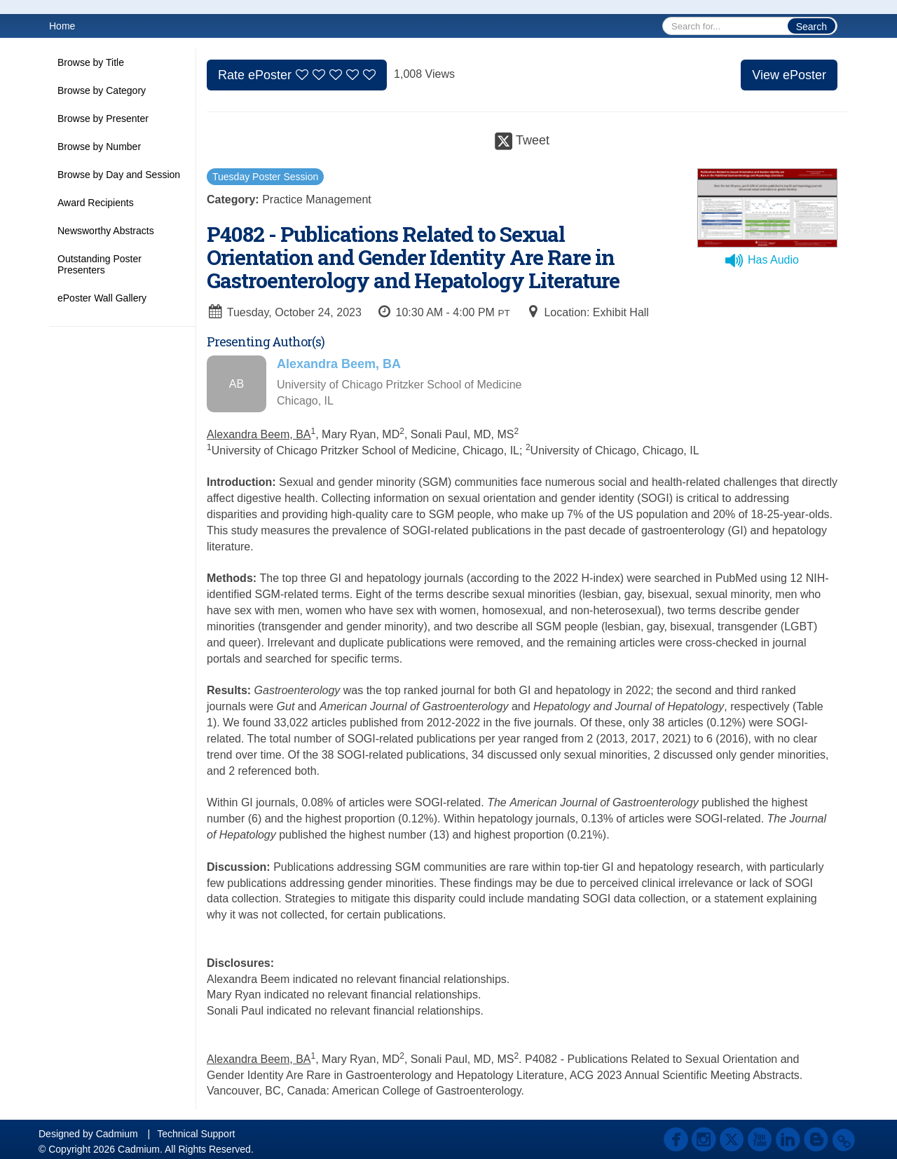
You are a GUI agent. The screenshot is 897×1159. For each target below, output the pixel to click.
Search (811, 26)
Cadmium (117, 1133)
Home (62, 26)
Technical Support (196, 1133)
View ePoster (789, 75)
